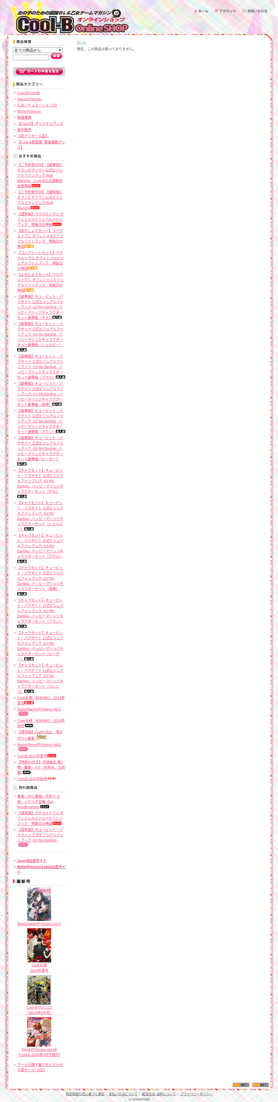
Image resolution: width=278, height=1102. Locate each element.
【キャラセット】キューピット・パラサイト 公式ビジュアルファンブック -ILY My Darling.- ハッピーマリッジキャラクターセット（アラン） (40, 613)
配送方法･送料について (159, 1093)
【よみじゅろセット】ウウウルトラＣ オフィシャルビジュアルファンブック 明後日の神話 (40, 282)
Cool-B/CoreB (28, 92)
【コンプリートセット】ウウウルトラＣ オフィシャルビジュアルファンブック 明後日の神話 (40, 260)
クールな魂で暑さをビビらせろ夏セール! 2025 (40, 1067)
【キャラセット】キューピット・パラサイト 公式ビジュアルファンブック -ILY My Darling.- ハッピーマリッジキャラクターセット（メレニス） (40, 678)
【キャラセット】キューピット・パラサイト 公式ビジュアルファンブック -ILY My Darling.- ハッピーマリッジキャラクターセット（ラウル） (40, 548)
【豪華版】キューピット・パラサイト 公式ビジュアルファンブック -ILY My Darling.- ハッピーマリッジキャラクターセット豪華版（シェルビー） (40, 336)
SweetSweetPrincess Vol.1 (39, 921)
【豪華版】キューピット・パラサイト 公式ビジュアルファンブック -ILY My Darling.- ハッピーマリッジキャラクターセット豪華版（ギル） (40, 307)
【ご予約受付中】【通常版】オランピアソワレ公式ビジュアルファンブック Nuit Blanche (40, 199)
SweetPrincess (29, 99)
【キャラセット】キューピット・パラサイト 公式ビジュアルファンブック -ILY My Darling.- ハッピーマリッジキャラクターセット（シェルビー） (40, 516)
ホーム (81, 42)
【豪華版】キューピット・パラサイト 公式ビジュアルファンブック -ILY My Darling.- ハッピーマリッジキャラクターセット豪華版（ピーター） (40, 450)
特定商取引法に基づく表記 (85, 1093)
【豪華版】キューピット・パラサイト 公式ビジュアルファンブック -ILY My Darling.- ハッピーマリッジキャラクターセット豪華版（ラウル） (41, 366)
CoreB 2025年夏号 (36, 755)
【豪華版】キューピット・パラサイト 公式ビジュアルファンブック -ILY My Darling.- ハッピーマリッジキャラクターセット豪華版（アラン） (41, 421)
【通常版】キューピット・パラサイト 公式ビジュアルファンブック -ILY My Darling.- (40, 837)
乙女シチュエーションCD (37, 105)
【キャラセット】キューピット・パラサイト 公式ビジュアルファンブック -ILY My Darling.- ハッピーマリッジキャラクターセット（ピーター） (40, 646)
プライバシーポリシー (196, 1093)
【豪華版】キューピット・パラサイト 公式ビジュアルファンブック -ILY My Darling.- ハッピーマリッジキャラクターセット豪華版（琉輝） (40, 394)
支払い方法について (123, 1093)
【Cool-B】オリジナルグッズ (40, 123)
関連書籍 (24, 117)
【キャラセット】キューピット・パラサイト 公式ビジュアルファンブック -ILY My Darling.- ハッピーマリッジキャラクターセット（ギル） (40, 483)
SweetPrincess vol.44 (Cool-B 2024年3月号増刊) (39, 1050)
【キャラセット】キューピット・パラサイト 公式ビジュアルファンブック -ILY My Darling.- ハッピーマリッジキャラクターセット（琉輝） (40, 580)
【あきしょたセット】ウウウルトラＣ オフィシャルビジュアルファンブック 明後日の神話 (40, 238)
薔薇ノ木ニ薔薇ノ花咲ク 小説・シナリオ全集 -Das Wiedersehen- (38, 801)
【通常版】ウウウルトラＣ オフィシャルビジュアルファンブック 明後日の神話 (40, 219)
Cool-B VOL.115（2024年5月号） (39, 1007)
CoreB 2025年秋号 (36, 778)
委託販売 (24, 129)
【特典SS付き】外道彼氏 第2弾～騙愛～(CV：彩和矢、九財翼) (41, 767)
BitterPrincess (29, 111)
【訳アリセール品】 (33, 135)
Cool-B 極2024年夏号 (39, 965)
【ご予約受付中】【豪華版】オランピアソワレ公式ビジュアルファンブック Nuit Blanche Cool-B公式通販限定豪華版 (40, 175)
